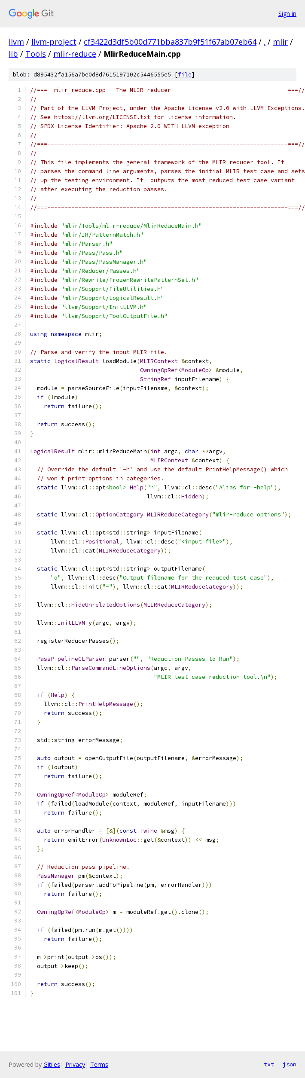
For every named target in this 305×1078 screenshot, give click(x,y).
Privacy (75, 1064)
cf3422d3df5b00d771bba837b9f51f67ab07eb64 (170, 42)
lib (13, 54)
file (185, 74)
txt (269, 1064)
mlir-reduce (74, 54)
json (289, 1064)
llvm (16, 42)
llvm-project (53, 42)
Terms (99, 1064)
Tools (35, 54)
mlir (280, 42)
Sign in (287, 13)
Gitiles (51, 1064)
